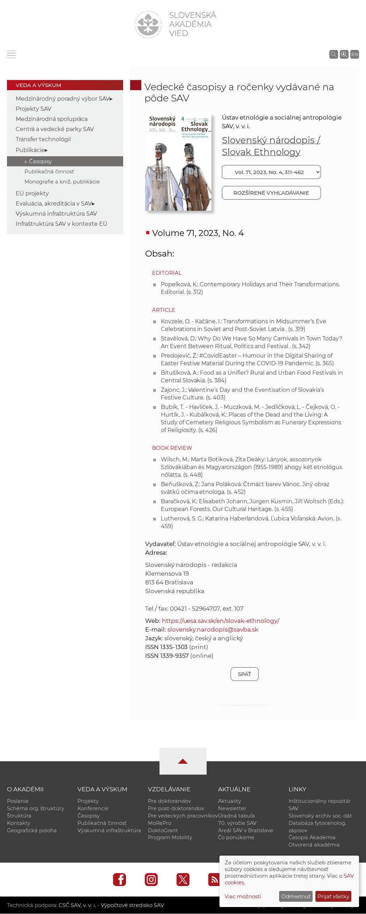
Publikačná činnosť (49, 171)
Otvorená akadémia (314, 845)
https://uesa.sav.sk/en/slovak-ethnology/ (220, 620)
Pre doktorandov (169, 801)
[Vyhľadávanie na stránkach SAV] (333, 54)
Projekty (88, 801)
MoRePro (159, 823)
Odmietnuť (296, 896)
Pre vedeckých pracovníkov (183, 816)
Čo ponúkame (236, 838)
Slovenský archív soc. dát (320, 816)
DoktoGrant (163, 830)
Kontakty (18, 823)
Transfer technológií (43, 139)
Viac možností (243, 896)
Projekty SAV (33, 109)
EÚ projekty (32, 193)
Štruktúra (19, 816)
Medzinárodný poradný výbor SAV (63, 98)
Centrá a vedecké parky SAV (55, 129)
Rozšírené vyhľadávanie (271, 192)
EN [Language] (354, 54)
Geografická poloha (32, 830)
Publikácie (30, 150)
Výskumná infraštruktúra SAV (56, 213)
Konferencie (93, 808)
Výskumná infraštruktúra (109, 830)
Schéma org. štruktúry (35, 808)
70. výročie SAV (237, 823)
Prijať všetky (333, 896)
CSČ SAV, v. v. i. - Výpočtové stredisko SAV (111, 905)
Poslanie (18, 801)
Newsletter (232, 808)
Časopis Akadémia (312, 838)
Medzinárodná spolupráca (52, 119)
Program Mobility (170, 838)
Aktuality (229, 801)
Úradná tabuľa (236, 816)
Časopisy (40, 161)
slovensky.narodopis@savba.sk (213, 629)
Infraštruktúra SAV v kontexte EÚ (61, 224)
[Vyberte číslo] (271, 172)
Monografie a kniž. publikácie (62, 181)
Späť (244, 674)
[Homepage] (148, 24)
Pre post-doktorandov (176, 808)
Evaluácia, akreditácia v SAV (54, 203)
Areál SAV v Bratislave (245, 830)
